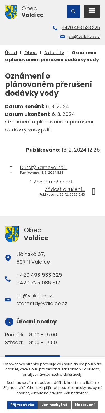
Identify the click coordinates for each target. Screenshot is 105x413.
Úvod (11, 52)
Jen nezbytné (54, 404)
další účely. (73, 374)
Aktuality (54, 52)
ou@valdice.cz (84, 36)
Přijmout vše (22, 404)
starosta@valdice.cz (41, 303)
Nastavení (85, 404)
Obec (30, 52)
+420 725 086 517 (38, 282)
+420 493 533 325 (81, 27)
